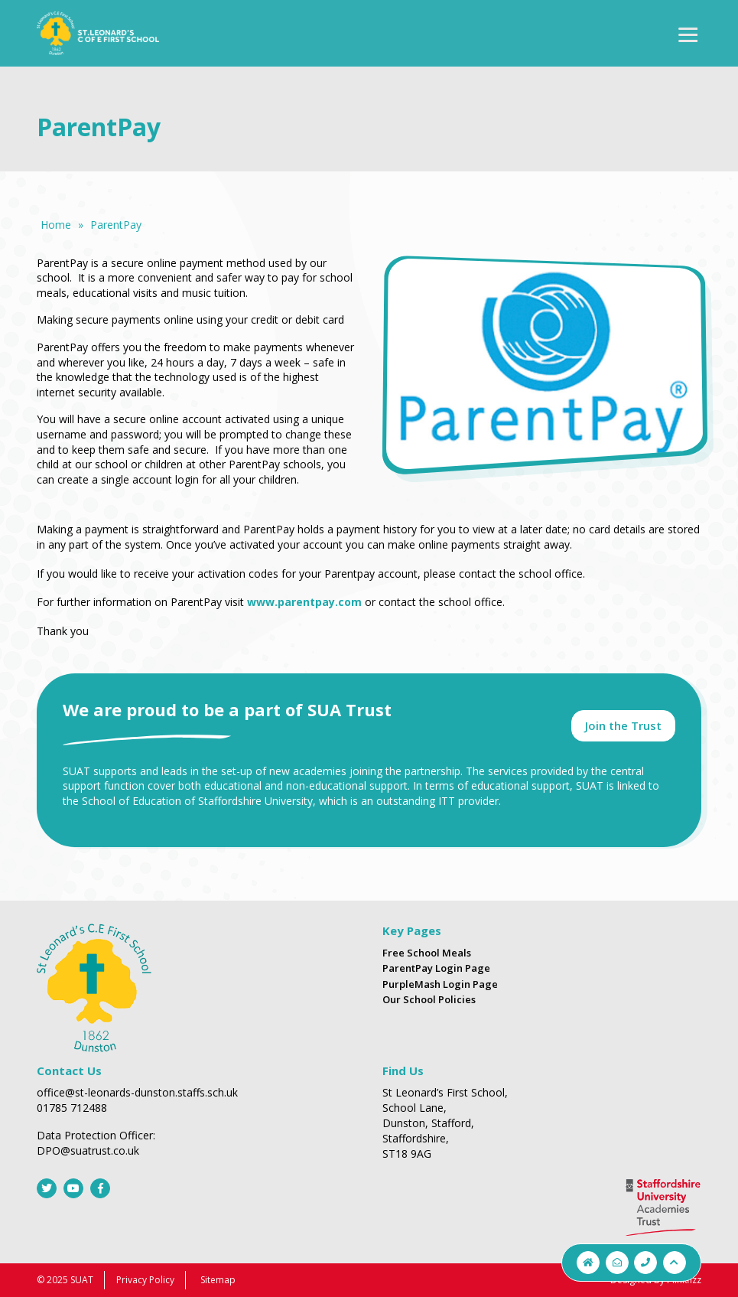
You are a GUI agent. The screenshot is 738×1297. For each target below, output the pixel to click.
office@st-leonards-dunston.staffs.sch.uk (137, 1092)
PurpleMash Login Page (440, 984)
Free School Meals (426, 953)
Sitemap (218, 1279)
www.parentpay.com (304, 602)
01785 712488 (72, 1107)
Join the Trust (623, 725)
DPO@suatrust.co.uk (88, 1150)
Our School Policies (429, 999)
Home (56, 224)
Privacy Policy (145, 1279)
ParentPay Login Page (436, 968)
